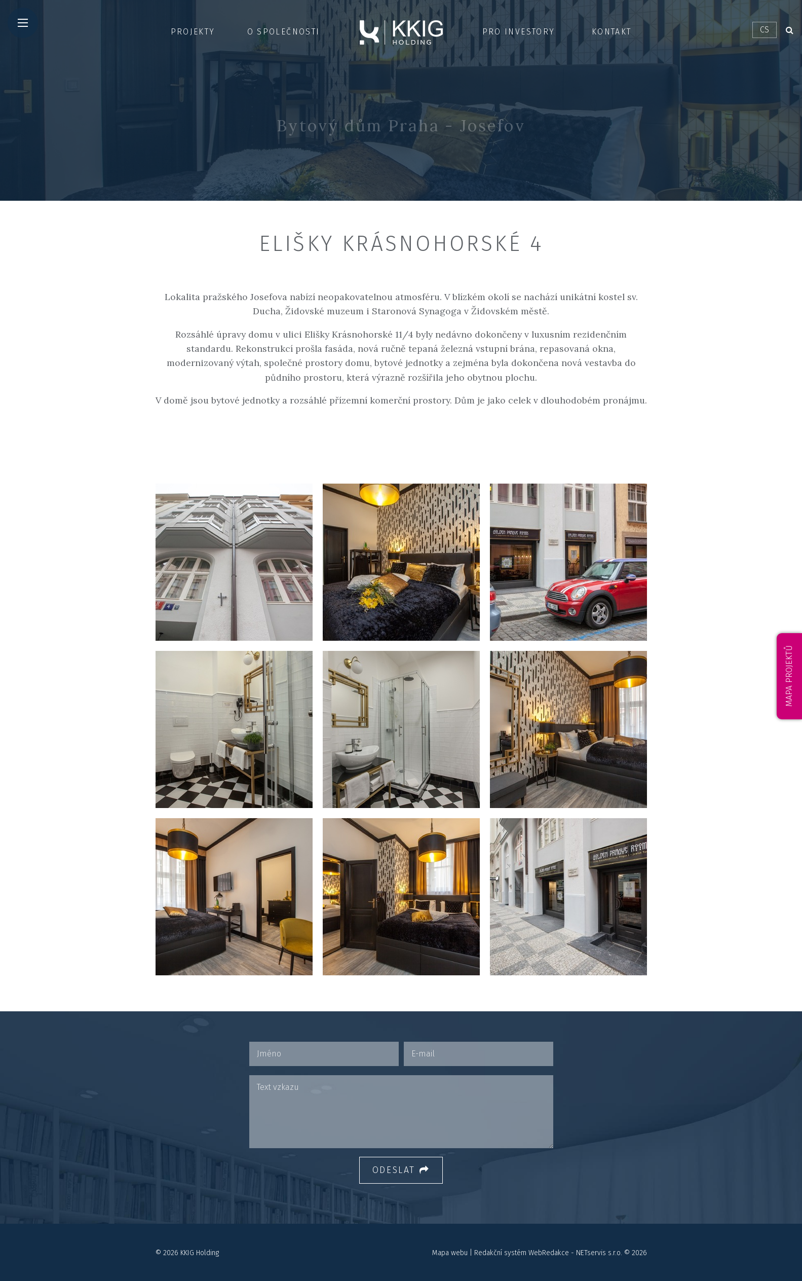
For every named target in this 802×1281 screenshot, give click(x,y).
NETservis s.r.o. (599, 1253)
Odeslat (401, 1170)
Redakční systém (500, 1253)
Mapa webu (450, 1253)
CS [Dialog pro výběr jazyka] (764, 29)
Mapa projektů (789, 676)
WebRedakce (548, 1253)
